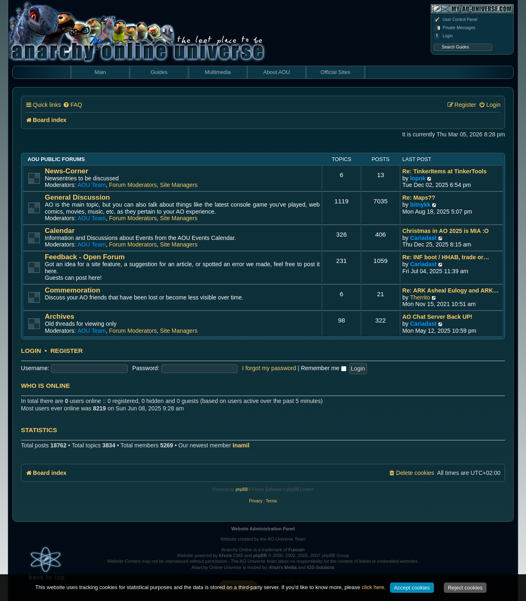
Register (66, 351)
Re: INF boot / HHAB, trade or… (445, 257)
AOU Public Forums (56, 159)
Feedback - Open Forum (85, 257)
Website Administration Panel (263, 528)
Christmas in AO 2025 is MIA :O (445, 231)
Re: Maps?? (418, 197)
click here (373, 587)
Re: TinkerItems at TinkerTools (444, 171)
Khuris (225, 555)
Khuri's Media (282, 567)
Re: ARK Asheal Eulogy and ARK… (450, 290)
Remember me (323, 368)
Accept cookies (412, 588)
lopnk (418, 178)
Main (100, 72)
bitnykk (420, 204)
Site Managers (178, 185)
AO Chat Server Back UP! (437, 316)
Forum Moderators (133, 185)
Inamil (241, 445)
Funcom (296, 549)
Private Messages (454, 28)
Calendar (60, 231)
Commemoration (72, 290)
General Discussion (77, 197)
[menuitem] (72, 105)
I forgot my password (269, 368)
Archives (59, 316)
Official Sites (335, 72)
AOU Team (91, 185)
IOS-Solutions (321, 567)
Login (443, 36)
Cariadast (423, 238)
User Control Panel (455, 20)
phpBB (241, 489)
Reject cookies (465, 588)
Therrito (420, 297)
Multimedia (218, 72)
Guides (158, 72)
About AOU (276, 72)
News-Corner (66, 171)
